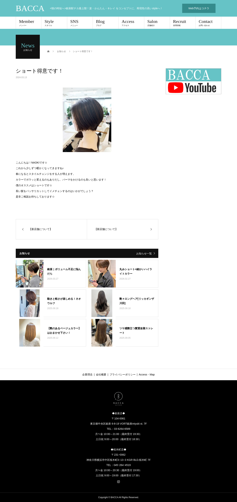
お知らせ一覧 (144, 253)
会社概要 (101, 374)
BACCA (30, 8)
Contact (208, 22)
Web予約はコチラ (198, 8)
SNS (80, 22)
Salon (157, 22)
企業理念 (87, 374)
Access (131, 22)
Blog (105, 22)
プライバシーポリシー (123, 374)
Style (54, 22)
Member (28, 22)
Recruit (182, 22)
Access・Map (147, 374)
